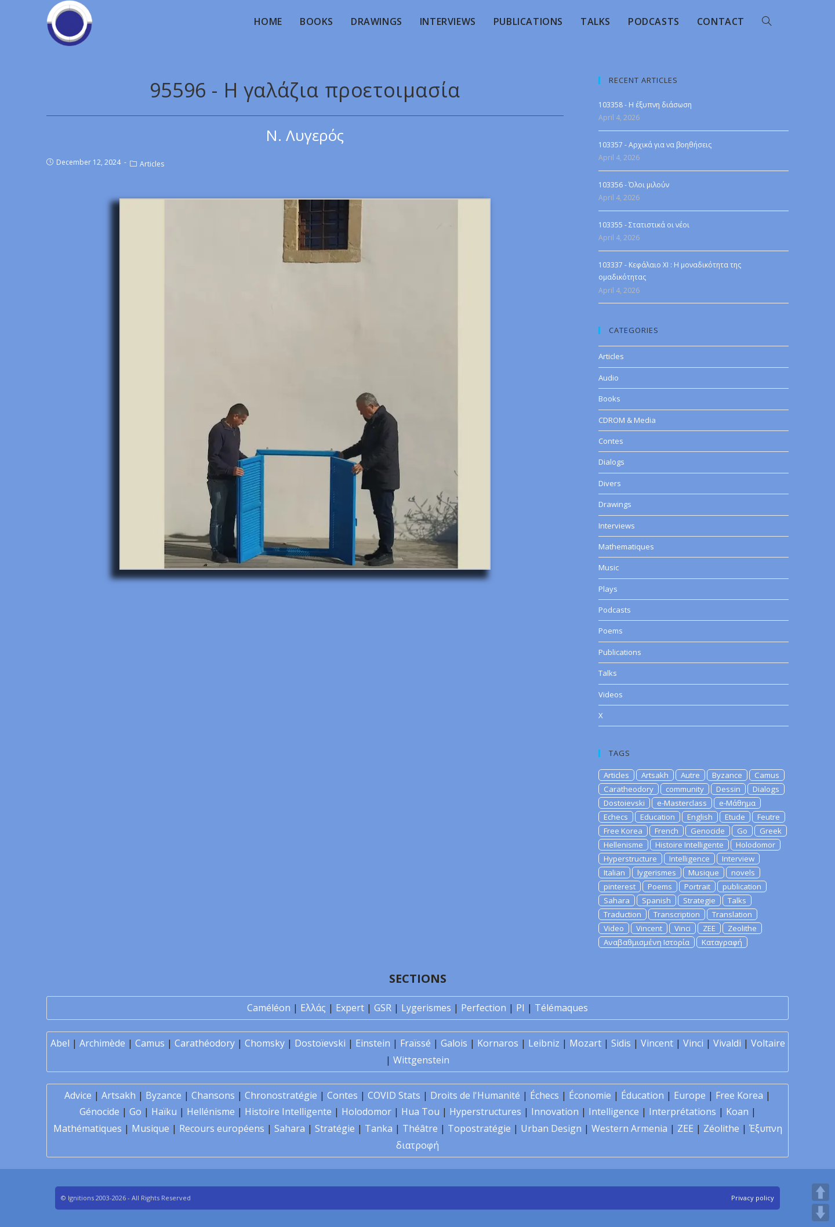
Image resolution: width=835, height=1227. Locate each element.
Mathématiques (87, 1128)
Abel (60, 1043)
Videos (610, 694)
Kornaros (497, 1043)
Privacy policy (752, 1197)
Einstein (372, 1043)
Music (608, 567)
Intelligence (689, 858)
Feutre (768, 817)
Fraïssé (415, 1043)
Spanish (656, 900)
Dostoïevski (320, 1043)
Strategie (699, 900)
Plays (608, 589)
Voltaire (768, 1043)
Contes (610, 441)
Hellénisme (211, 1111)
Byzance (727, 775)
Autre (690, 775)
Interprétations (682, 1111)
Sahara (617, 900)
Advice (78, 1095)
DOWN (820, 1212)
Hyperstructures (485, 1111)
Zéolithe (721, 1128)
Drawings (614, 504)
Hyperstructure (630, 858)
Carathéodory (205, 1043)
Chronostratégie (281, 1095)
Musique (703, 872)
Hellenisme (623, 844)
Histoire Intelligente (689, 844)
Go (742, 831)
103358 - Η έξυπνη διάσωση (645, 105)
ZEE (709, 928)
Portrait (697, 886)
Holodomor (755, 844)
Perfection (483, 1007)
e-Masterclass (682, 803)
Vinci (682, 928)
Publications (619, 652)
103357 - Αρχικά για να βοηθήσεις (654, 145)
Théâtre (420, 1128)
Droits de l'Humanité (475, 1095)
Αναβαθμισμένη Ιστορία (646, 942)
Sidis (621, 1043)
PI (520, 1007)
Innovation (555, 1111)
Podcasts (614, 610)
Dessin (728, 789)
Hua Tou (420, 1111)
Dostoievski (624, 803)
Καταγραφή (722, 942)
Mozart (585, 1043)
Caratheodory (629, 789)
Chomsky (265, 1043)
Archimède (102, 1043)
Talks (607, 673)
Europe (690, 1095)
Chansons (213, 1095)
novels (743, 872)
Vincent (649, 928)
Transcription (677, 914)
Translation (732, 914)
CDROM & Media (627, 420)
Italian (614, 872)
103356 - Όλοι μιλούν (633, 185)
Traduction (622, 914)
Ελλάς (313, 1007)
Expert (350, 1007)
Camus (766, 775)
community (685, 789)
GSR (382, 1007)
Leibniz (544, 1043)
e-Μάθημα (737, 803)
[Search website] (766, 21)
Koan (737, 1111)
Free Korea (623, 831)
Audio (608, 377)
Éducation (642, 1095)
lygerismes (656, 872)
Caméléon (269, 1007)
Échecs (544, 1095)
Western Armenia (629, 1128)
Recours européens (221, 1128)
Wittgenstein (421, 1060)
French (666, 831)
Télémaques (561, 1007)
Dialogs (611, 462)
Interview (738, 858)
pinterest (620, 886)
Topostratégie (479, 1128)
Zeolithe (742, 928)
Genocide (708, 831)
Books (609, 398)
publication (742, 886)
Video (614, 928)
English (700, 817)
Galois (454, 1043)
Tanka (379, 1128)
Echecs (616, 817)
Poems (610, 630)
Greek (771, 831)
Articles (152, 164)
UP (820, 1192)
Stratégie (335, 1128)
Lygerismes (426, 1007)
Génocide (99, 1111)
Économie (590, 1095)
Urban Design (551, 1128)
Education (657, 817)
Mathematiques (626, 546)
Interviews (616, 525)
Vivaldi (727, 1043)
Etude (735, 817)
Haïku (164, 1111)
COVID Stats (394, 1095)
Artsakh (655, 775)
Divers (609, 483)
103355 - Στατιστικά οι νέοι (643, 225)
